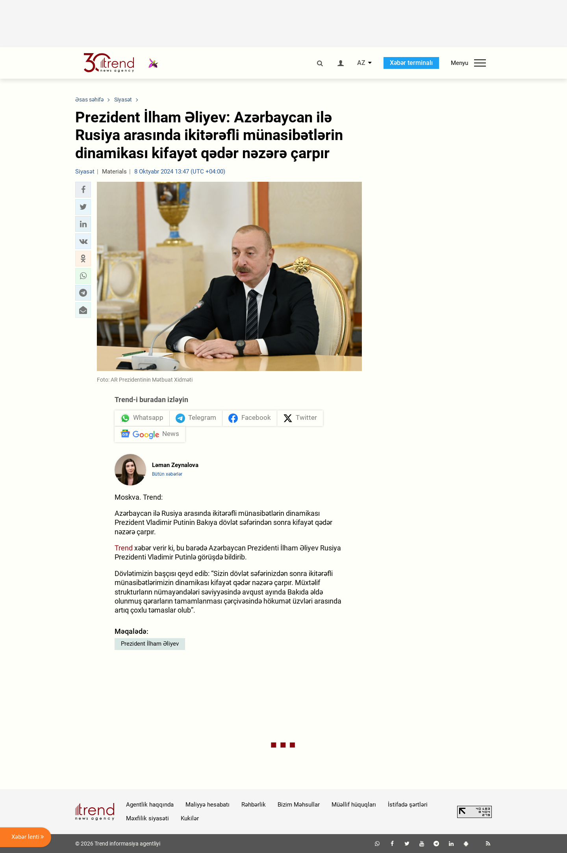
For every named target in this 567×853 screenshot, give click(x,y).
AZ (361, 63)
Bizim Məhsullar (299, 804)
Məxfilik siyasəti (147, 818)
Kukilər (190, 818)
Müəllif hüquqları (354, 804)
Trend (124, 548)
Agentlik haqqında (150, 804)
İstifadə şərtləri (408, 804)
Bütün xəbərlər (167, 474)
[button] (83, 190)
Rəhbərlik (253, 804)
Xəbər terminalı (411, 62)
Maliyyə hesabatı (207, 804)
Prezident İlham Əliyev (150, 643)
